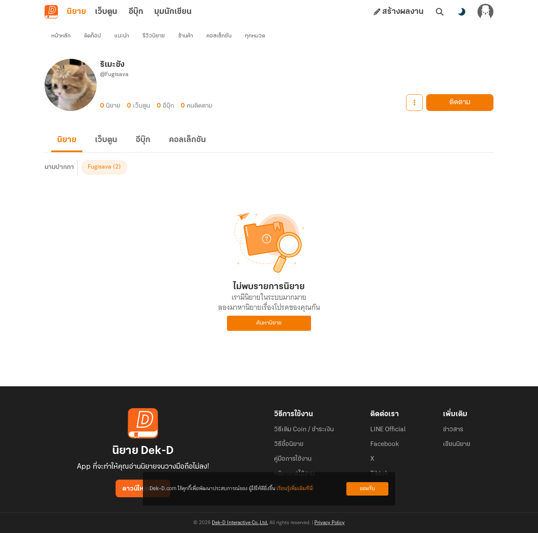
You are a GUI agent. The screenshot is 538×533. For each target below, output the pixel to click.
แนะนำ (121, 36)
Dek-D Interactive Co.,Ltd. (240, 522)
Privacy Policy (329, 522)
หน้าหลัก (61, 36)
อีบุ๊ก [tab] (136, 12)
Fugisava (99, 167)
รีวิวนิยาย (153, 36)
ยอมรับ (367, 488)
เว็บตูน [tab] (106, 12)
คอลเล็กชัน (219, 36)
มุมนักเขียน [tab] (173, 12)
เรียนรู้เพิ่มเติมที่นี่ (295, 488)
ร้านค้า (185, 36)
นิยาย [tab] (76, 12)
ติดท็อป (92, 36)
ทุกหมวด (255, 36)
